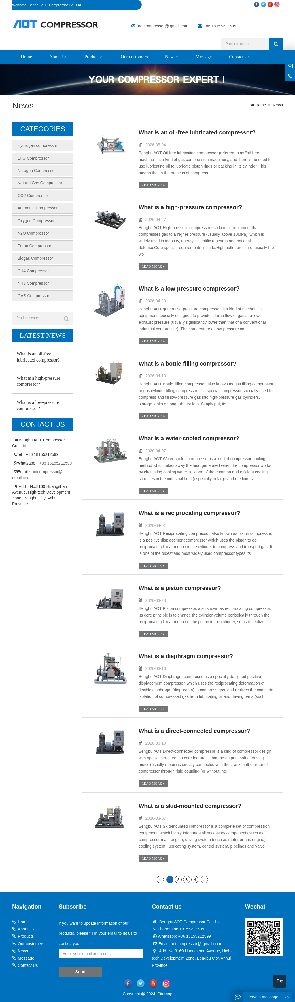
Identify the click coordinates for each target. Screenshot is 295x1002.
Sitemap (165, 993)
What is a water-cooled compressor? (189, 438)
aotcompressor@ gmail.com (163, 26)
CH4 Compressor (33, 269)
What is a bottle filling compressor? (187, 363)
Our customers (134, 56)
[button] (102, 56)
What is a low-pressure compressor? (189, 288)
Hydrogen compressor (37, 145)
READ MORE (152, 185)
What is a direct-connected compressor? (194, 730)
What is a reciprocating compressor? (189, 513)
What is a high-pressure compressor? (190, 207)
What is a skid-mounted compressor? (190, 805)
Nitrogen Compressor (37, 170)
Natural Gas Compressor (40, 182)
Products (93, 56)
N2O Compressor (33, 232)
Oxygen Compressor (36, 220)
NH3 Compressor (33, 282)
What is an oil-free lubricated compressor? (197, 132)
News (171, 56)
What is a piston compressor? (180, 588)
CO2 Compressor (33, 195)
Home (26, 56)
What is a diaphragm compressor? (186, 656)
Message (204, 56)
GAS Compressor (33, 294)
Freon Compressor (34, 244)
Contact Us (239, 56)
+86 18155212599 (55, 461)
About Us (58, 56)
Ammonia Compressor (38, 207)
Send (80, 971)
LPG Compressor (33, 158)
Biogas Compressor (35, 257)
